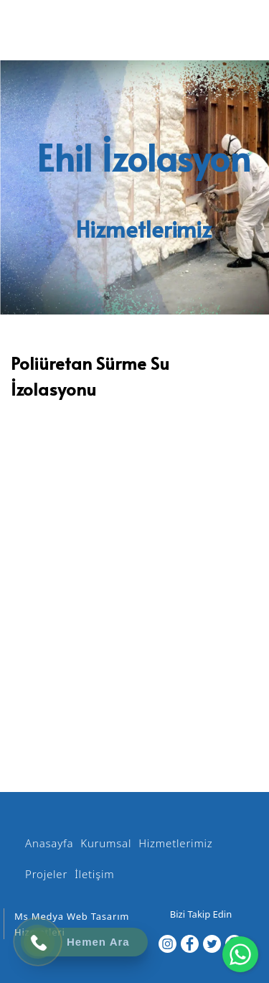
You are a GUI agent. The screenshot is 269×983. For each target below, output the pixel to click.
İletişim (94, 874)
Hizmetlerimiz (175, 843)
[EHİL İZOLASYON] (133, 34)
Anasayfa (49, 843)
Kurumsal (105, 843)
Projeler (46, 874)
